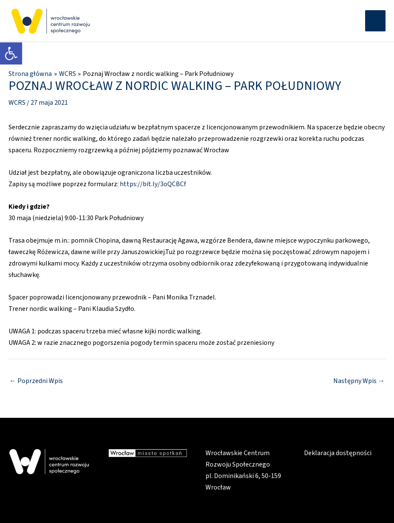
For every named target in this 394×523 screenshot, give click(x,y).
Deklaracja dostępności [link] (337, 453)
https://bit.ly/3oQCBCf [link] (153, 184)
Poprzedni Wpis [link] (36, 381)
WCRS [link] (16, 102)
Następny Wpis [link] (359, 381)
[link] (11, 53)
